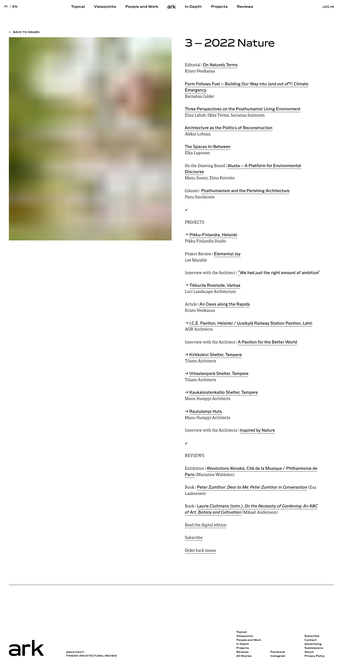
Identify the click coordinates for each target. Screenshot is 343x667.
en (15, 6)
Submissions (313, 648)
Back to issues (26, 32)
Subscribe (194, 537)
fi (6, 6)
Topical (78, 7)
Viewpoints (105, 7)
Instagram (277, 656)
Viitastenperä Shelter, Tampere (218, 373)
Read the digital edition (206, 525)
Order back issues (200, 550)
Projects (219, 7)
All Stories (244, 656)
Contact (310, 640)
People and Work (142, 7)
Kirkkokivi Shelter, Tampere (215, 355)
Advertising (312, 644)
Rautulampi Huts (205, 411)
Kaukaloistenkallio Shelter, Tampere (223, 392)
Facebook (277, 652)
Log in (328, 7)
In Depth (193, 7)
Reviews (245, 7)
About (309, 652)
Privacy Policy (314, 656)
